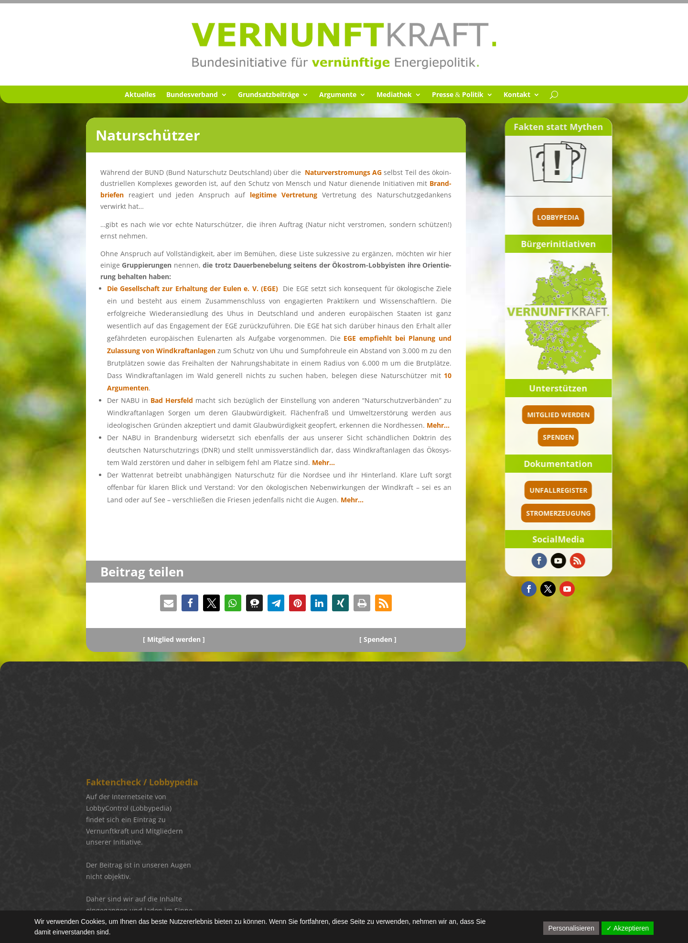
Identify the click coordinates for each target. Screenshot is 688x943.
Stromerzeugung (611, 513)
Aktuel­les (140, 95)
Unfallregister (611, 490)
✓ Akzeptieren (627, 928)
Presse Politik (458, 95)
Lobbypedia (611, 217)
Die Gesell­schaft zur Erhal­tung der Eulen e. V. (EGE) (192, 288)
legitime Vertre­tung (286, 194)
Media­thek (394, 95)
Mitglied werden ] (176, 639)
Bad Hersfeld (171, 400)
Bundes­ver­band (192, 95)
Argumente (337, 95)
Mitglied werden (611, 414)
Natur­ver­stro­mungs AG (343, 172)
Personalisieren (571, 928)
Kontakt (517, 95)
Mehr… (438, 425)
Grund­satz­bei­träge (268, 95)
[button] (168, 603)
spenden (610, 437)
